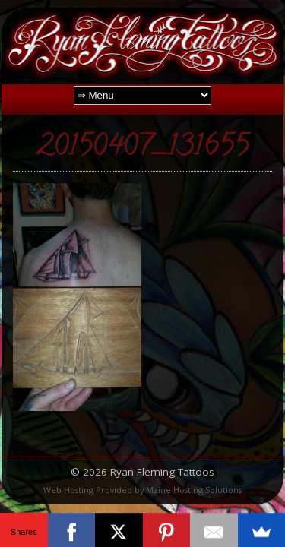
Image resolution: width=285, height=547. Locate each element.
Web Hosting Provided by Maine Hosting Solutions (142, 489)
